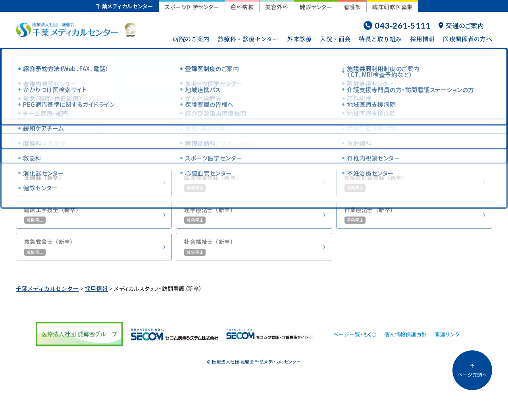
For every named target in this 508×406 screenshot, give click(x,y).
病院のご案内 (191, 39)
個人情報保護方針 (405, 340)
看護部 (352, 7)
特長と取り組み (380, 39)
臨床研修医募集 (392, 7)
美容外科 (276, 7)
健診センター (316, 7)
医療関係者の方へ (467, 39)
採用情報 (422, 39)
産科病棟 (242, 7)
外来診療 (299, 39)
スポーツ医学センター (192, 7)
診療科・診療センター (248, 39)
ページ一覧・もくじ (354, 340)
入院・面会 (335, 39)
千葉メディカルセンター (124, 6)
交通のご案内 (461, 25)
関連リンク (447, 340)
